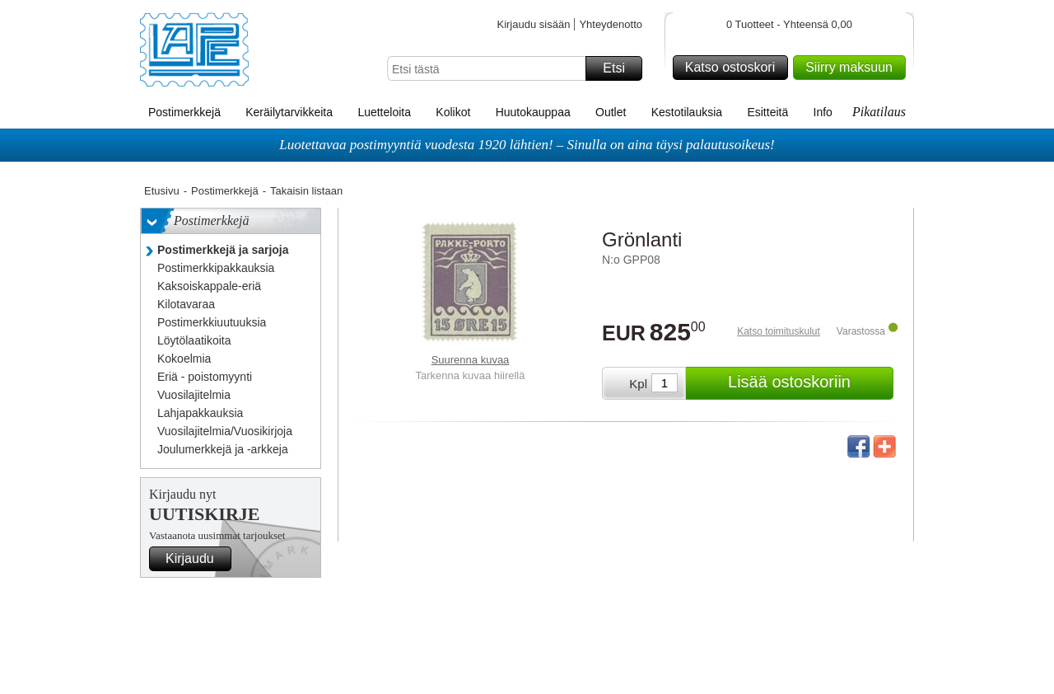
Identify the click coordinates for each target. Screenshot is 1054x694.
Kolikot (453, 112)
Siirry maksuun (853, 67)
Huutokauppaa (533, 112)
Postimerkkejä (184, 112)
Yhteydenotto (610, 24)
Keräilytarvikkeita (289, 112)
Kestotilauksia (686, 112)
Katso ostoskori (734, 67)
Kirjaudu (196, 558)
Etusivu (162, 191)
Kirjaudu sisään (533, 24)
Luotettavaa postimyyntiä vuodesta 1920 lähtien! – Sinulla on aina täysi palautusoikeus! (527, 144)
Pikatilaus (879, 112)
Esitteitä (767, 112)
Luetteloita (384, 112)
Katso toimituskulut (778, 331)
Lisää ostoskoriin (808, 383)
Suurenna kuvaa (470, 360)
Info (823, 112)
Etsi (620, 68)
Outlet (610, 112)
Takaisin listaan (306, 191)
